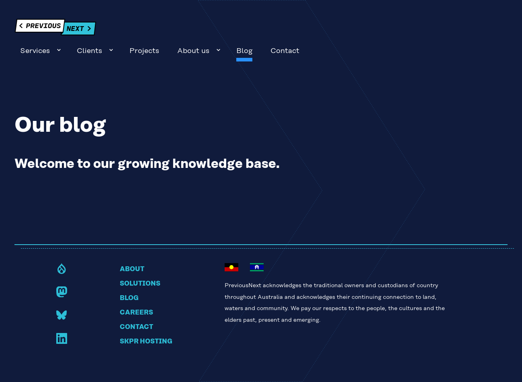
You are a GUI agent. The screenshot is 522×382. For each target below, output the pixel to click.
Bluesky (61, 293)
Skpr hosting (146, 320)
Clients (292, 29)
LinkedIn (61, 316)
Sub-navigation (261, 28)
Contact (487, 29)
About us (396, 29)
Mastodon (61, 269)
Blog (447, 29)
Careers (136, 291)
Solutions (140, 262)
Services (237, 29)
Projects (347, 29)
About (132, 247)
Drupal (61, 246)
